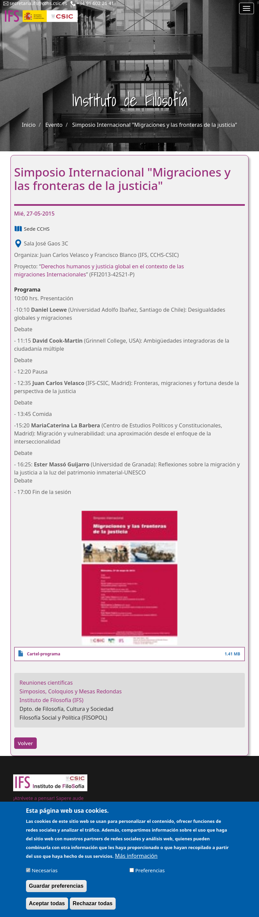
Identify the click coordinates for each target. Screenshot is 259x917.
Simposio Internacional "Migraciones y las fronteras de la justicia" (154, 124)
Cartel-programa (43, 654)
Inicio (29, 124)
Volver (25, 743)
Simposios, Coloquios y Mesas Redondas (71, 691)
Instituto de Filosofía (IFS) (52, 700)
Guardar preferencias (56, 889)
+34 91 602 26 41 (95, 3)
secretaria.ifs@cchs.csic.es (38, 3)
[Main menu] (246, 8)
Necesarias (45, 874)
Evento (53, 124)
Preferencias (150, 874)
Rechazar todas (93, 907)
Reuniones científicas (46, 682)
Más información (136, 860)
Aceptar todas (47, 907)
